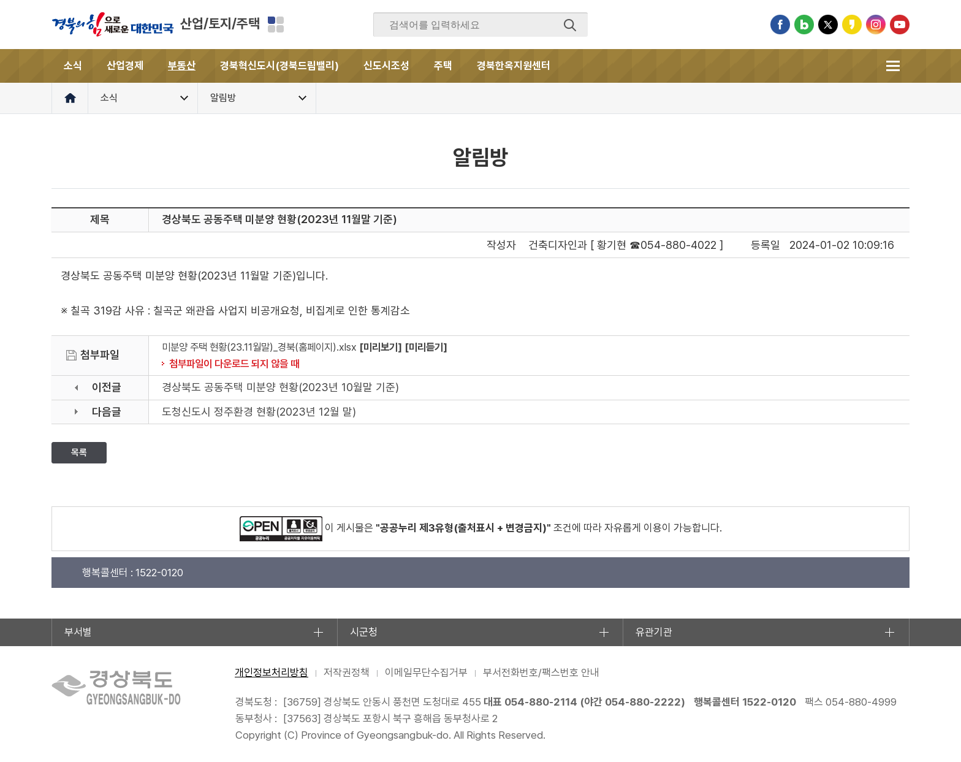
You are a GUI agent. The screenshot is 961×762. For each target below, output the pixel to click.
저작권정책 (347, 672)
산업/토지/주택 (220, 23)
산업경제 (125, 65)
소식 (73, 65)
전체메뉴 (893, 66)
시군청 (364, 632)
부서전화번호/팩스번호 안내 (541, 672)
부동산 (182, 65)
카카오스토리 (852, 24)
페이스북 (780, 24)
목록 (79, 452)
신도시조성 (386, 65)
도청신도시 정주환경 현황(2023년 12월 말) (259, 411)
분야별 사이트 (276, 24)
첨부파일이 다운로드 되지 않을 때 (234, 363)
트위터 (828, 24)
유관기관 (654, 632)
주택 (443, 65)
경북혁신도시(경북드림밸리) (279, 65)
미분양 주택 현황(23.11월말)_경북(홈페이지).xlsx (259, 347)
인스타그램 (876, 24)
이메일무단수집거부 (426, 672)
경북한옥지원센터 (513, 65)
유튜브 (900, 24)
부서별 (78, 632)
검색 (570, 25)
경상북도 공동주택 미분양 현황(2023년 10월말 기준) (280, 387)
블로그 (804, 24)
